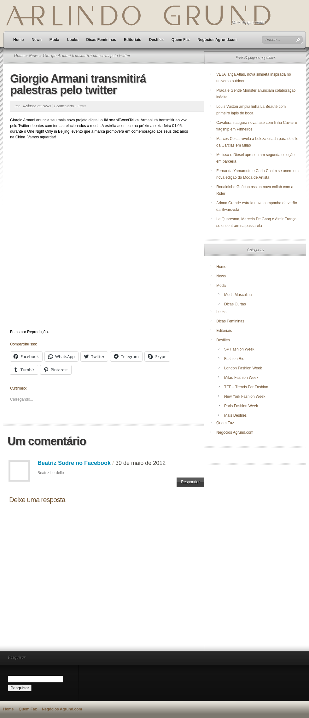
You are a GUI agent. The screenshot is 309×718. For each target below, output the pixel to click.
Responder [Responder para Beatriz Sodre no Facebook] (190, 482)
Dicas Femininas (101, 40)
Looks (72, 40)
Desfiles (156, 40)
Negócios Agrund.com (217, 40)
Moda (54, 40)
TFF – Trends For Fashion (246, 387)
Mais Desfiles (235, 415)
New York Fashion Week (244, 396)
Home (18, 40)
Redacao (29, 106)
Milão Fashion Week (241, 377)
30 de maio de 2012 (140, 463)
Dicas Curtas (235, 304)
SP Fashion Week (239, 349)
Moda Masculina (238, 294)
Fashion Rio (234, 358)
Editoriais (132, 40)
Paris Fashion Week (241, 406)
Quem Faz (180, 40)
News (36, 40)
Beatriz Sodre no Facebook (74, 463)
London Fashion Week (243, 368)
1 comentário (64, 106)
